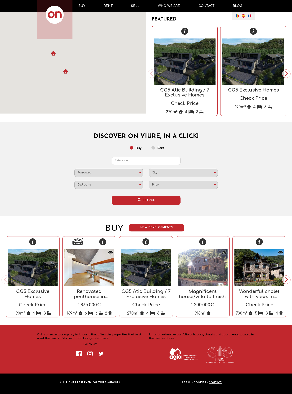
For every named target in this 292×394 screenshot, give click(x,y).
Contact (215, 383)
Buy (136, 148)
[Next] (286, 73)
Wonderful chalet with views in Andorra (259, 296)
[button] (65, 71)
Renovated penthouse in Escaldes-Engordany (89, 296)
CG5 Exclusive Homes (253, 90)
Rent (157, 148)
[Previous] (152, 73)
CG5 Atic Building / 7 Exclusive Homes (184, 92)
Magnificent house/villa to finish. (203, 294)
